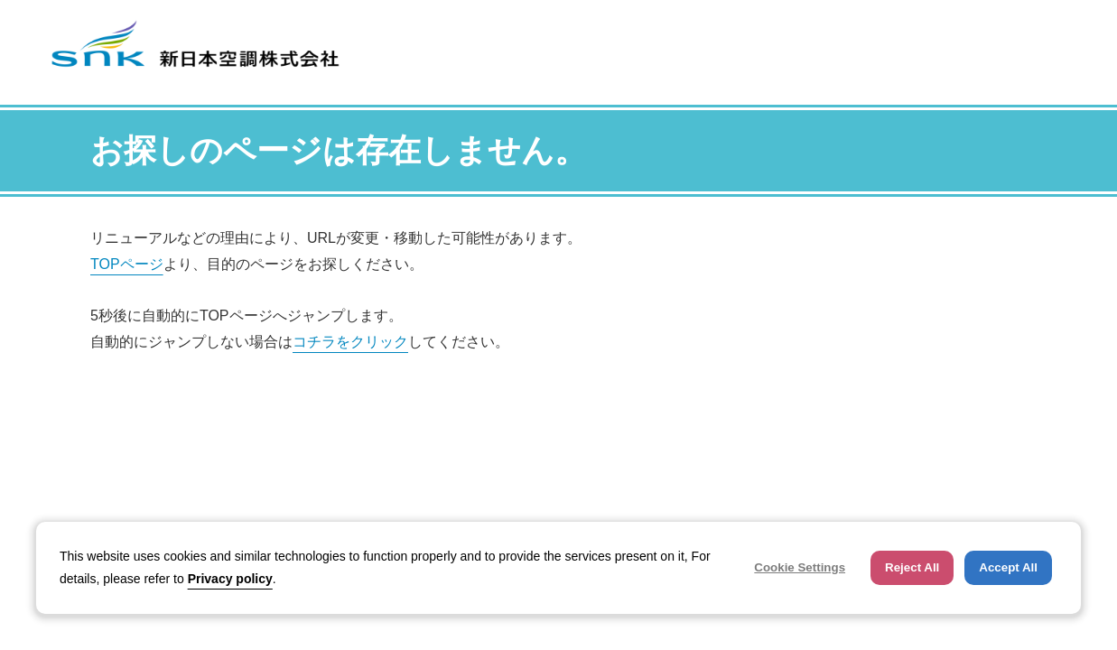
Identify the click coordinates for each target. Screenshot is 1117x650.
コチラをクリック (350, 341)
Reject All (912, 567)
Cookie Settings (799, 567)
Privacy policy (230, 578)
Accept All (1008, 567)
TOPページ (126, 264)
